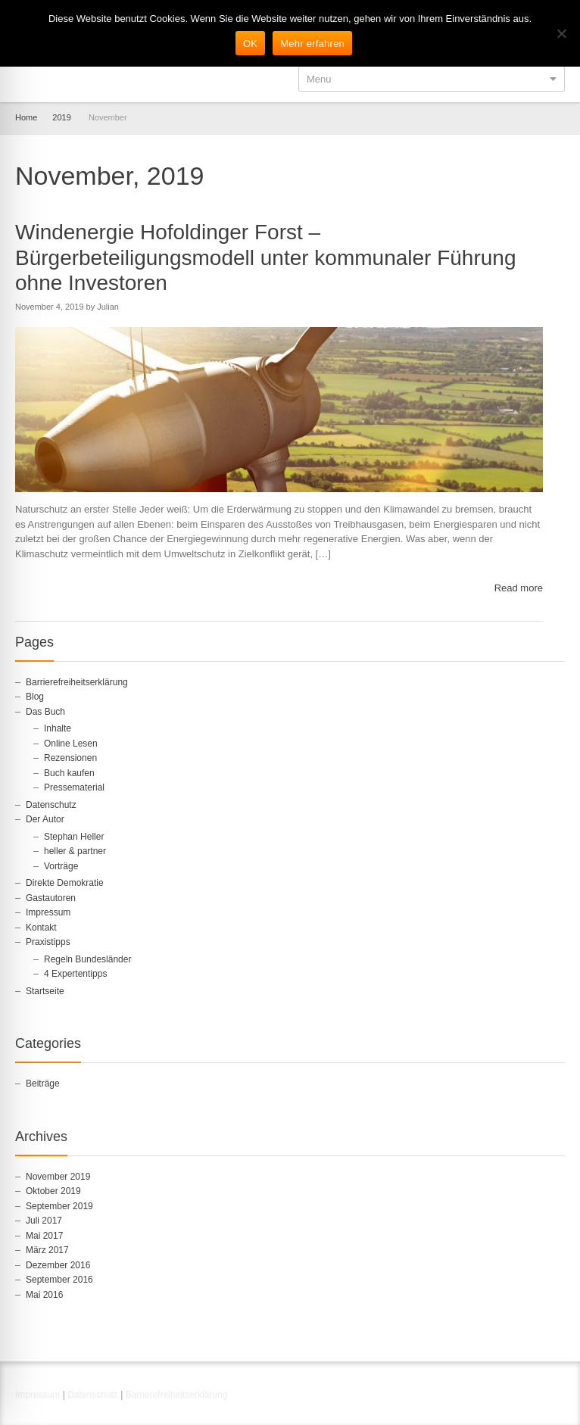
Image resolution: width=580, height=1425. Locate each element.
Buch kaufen (69, 773)
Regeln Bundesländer (87, 959)
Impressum (48, 912)
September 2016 (59, 1279)
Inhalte (57, 728)
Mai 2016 (44, 1294)
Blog (35, 696)
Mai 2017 (44, 1235)
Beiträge (43, 1083)
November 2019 (58, 1176)
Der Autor (45, 819)
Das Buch (45, 711)
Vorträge (61, 866)
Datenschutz (51, 805)
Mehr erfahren (312, 43)
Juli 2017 (44, 1220)
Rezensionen (70, 758)
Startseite (45, 991)
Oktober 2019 (53, 1191)
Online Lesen (71, 743)
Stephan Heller (74, 836)
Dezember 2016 (58, 1265)
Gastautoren (51, 898)
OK (250, 43)
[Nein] (561, 33)
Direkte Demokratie (65, 883)
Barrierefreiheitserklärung (77, 682)
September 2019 (59, 1206)
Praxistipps (48, 942)
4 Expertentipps (75, 973)
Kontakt (41, 927)
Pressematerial (74, 787)
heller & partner (75, 851)
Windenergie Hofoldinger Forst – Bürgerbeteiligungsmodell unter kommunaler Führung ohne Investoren (265, 257)
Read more (518, 588)
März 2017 (47, 1250)
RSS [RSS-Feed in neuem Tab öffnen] (556, 1397)
